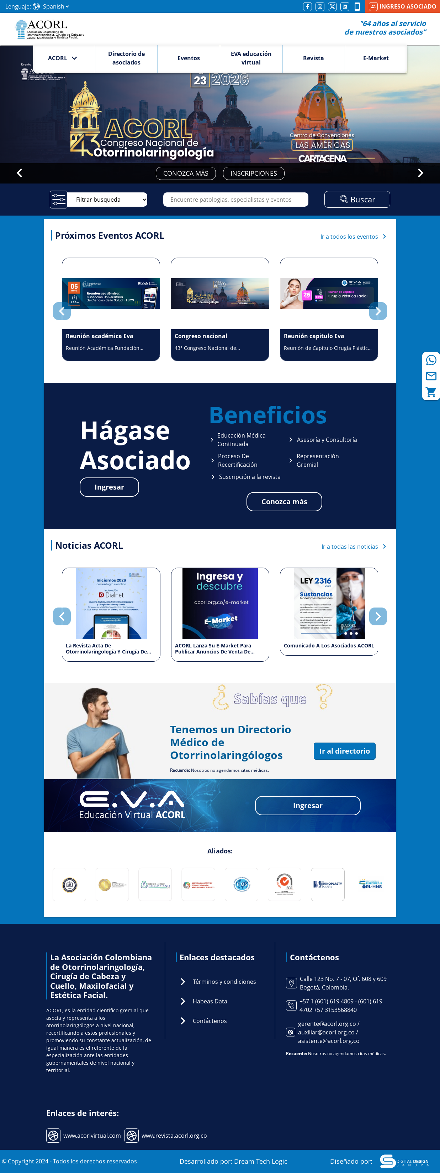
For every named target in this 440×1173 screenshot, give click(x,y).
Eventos (188, 58)
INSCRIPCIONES (253, 173)
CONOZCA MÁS (185, 173)
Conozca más (284, 501)
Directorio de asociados (126, 58)
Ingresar (109, 487)
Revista (313, 58)
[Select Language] (56, 6)
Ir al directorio (344, 751)
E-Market (376, 58)
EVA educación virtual (251, 58)
